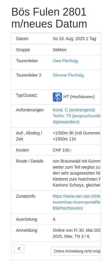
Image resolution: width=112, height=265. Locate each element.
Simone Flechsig (68, 75)
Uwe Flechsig (65, 60)
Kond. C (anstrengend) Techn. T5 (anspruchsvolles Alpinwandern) (78, 115)
